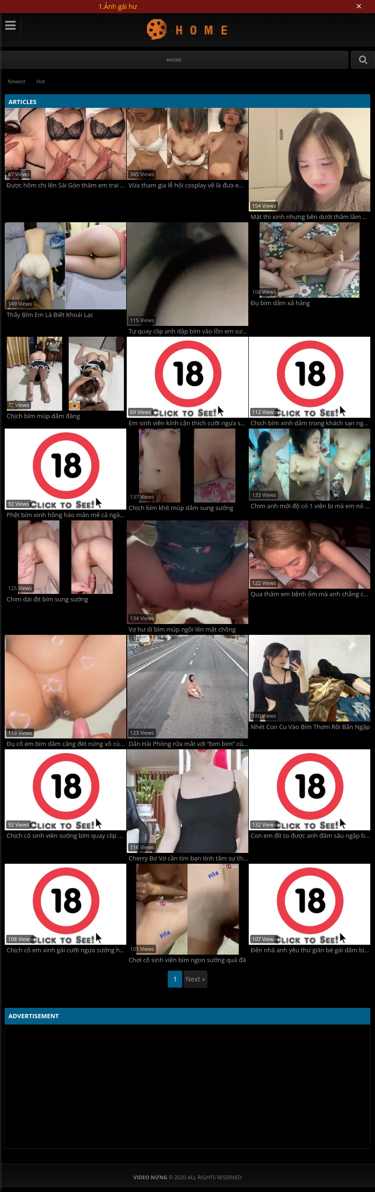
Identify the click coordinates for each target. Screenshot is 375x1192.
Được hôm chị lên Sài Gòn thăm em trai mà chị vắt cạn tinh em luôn (66, 185)
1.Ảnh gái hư (117, 6)
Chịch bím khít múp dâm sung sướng (181, 507)
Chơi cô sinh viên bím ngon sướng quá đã (187, 960)
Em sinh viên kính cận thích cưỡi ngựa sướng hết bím (188, 423)
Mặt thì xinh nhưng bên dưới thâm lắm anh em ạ (310, 217)
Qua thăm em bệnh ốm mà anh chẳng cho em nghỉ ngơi (310, 594)
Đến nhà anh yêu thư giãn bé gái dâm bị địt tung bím (310, 950)
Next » (195, 978)
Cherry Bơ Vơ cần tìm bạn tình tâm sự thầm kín (188, 858)
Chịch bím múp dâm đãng (43, 416)
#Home (174, 60)
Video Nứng (187, 29)
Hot (42, 81)
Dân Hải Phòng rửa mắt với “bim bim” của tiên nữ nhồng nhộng (188, 743)
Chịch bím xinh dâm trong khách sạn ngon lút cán (310, 423)
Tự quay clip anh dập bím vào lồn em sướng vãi (188, 331)
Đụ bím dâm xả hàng (280, 303)
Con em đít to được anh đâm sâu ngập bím (310, 835)
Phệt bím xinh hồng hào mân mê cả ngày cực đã (66, 515)
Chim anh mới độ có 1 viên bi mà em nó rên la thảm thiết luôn (310, 506)
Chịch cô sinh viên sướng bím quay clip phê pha (66, 835)
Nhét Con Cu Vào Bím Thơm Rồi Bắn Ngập (310, 727)
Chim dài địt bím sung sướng (47, 599)
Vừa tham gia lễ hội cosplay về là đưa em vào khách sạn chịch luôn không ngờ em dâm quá (188, 185)
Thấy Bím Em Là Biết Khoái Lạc (50, 314)
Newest (17, 81)
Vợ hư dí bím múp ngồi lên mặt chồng (182, 629)
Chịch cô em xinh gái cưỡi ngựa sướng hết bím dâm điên (66, 950)
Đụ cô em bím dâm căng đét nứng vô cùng (66, 743)
